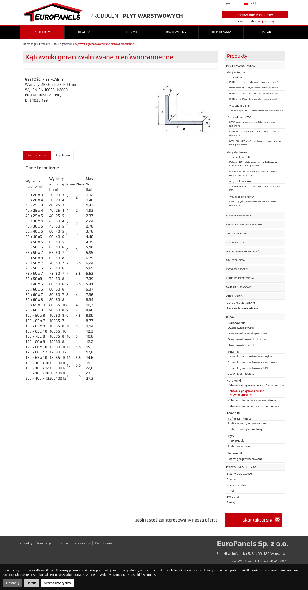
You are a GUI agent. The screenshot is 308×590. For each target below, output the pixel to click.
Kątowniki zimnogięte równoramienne (252, 400)
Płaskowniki (235, 453)
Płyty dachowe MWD (241, 196)
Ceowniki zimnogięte (241, 373)
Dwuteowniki (236, 323)
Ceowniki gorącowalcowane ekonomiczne (254, 362)
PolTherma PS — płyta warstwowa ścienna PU (254, 99)
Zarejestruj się (265, 21)
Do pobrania (221, 32)
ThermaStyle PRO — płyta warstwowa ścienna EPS (256, 110)
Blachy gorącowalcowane (245, 459)
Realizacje (86, 32)
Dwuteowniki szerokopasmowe (248, 333)
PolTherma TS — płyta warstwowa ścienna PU (254, 87)
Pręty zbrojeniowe (239, 446)
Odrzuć (31, 583)
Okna (230, 491)
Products (44, 44)
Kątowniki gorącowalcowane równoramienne (256, 385)
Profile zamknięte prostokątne (247, 429)
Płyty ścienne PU (238, 77)
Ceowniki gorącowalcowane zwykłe (250, 356)
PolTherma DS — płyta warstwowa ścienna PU (254, 81)
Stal (54, 44)
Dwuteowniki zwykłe (241, 327)
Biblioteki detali (236, 260)
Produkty (42, 32)
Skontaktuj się (261, 519)
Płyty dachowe (237, 152)
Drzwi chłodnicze (239, 485)
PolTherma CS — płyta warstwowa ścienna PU (254, 93)
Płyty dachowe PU (239, 157)
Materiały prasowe (238, 287)
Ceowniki (233, 351)
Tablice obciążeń (236, 233)
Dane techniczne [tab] (37, 155)
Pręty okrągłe (236, 440)
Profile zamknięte (239, 418)
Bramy (231, 479)
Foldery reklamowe (239, 215)
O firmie (131, 32)
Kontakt (266, 32)
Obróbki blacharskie (241, 302)
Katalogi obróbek (237, 269)
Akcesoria (234, 296)
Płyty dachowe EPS (239, 181)
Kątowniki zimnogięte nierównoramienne (254, 406)
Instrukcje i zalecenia (240, 278)
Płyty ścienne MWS (240, 117)
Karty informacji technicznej (244, 224)
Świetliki (233, 496)
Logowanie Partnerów (255, 15)
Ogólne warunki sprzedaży (243, 251)
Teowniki (233, 413)
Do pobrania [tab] (62, 155)
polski (250, 3)
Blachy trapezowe (239, 473)
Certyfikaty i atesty (238, 242)
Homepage (30, 44)
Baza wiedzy (176, 32)
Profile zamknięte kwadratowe (247, 423)
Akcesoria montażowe (243, 308)
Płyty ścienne (236, 72)
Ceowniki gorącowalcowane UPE (248, 368)
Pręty (230, 436)
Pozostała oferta (241, 467)
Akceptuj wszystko (57, 583)
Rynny (231, 502)
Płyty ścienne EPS (239, 105)
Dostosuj (12, 583)
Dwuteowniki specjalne (242, 345)
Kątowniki (66, 44)
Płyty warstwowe (241, 66)
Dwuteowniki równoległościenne (248, 339)
